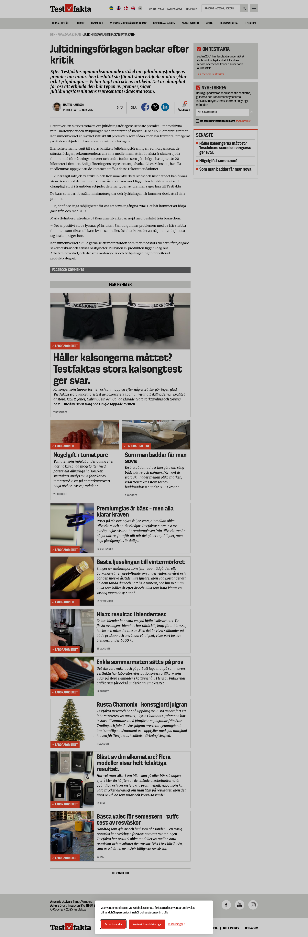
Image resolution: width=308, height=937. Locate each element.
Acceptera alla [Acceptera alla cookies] (113, 924)
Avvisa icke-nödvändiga (147, 924)
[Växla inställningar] (176, 924)
